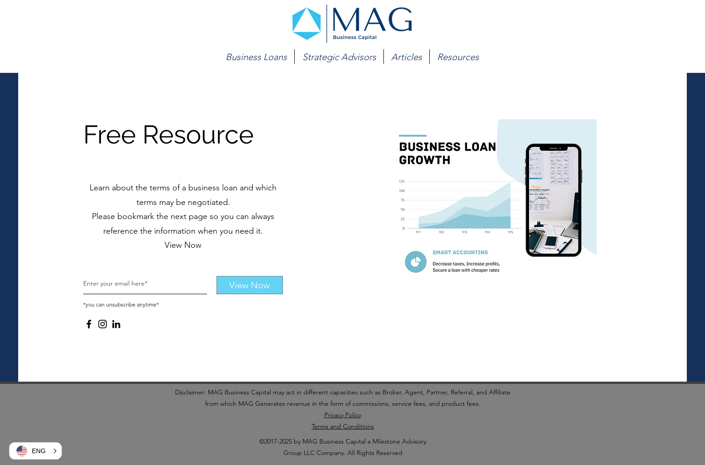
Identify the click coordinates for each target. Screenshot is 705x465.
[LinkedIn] (116, 324)
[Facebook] (89, 324)
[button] (256, 56)
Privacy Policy (342, 415)
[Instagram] (102, 324)
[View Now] (250, 285)
